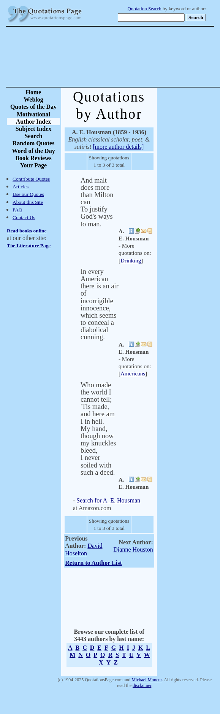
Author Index (33, 121)
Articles (20, 186)
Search (34, 136)
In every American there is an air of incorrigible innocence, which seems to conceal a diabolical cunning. (100, 304)
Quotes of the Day (33, 106)
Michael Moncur (146, 679)
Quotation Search (144, 8)
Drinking (130, 261)
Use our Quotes (28, 194)
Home (33, 92)
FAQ (17, 210)
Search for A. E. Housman (108, 500)
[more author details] (118, 146)
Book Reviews (33, 158)
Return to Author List (93, 563)
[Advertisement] (136, 56)
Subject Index (34, 129)
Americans (132, 374)
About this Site (28, 202)
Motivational (33, 114)
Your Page (33, 165)
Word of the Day (33, 151)
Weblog (33, 99)
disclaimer (142, 685)
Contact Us (24, 217)
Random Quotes (34, 143)
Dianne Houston (133, 549)
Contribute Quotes (31, 179)
